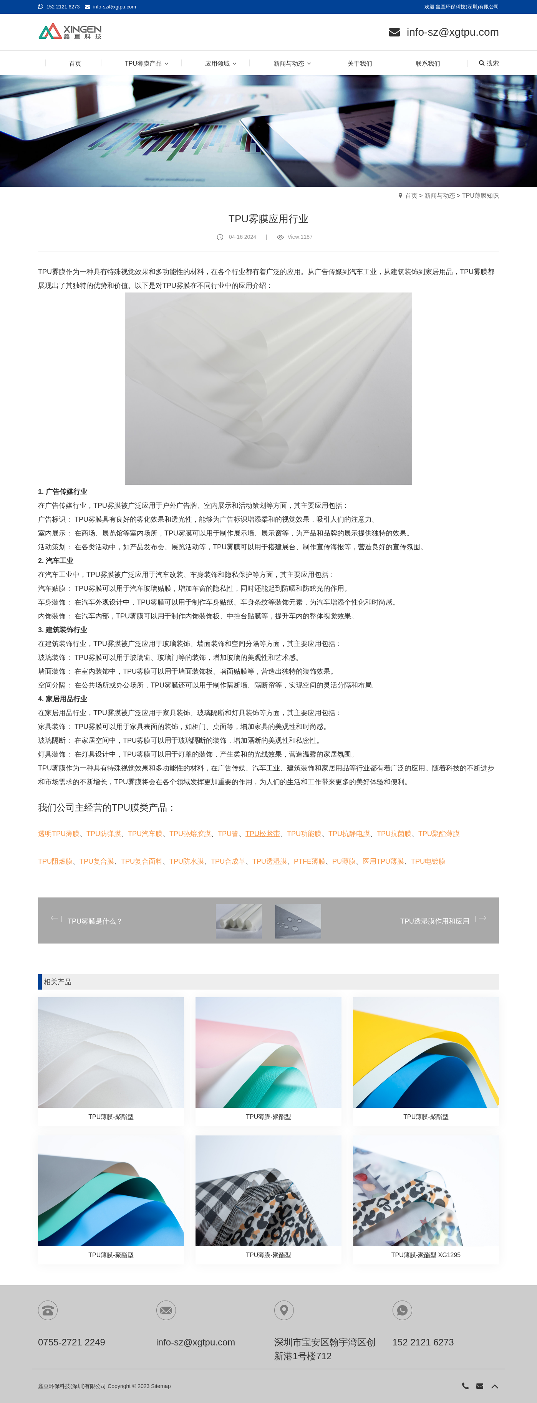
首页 (411, 195)
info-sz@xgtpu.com (114, 7)
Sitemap (161, 1386)
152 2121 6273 (63, 7)
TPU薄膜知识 (480, 195)
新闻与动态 (439, 195)
